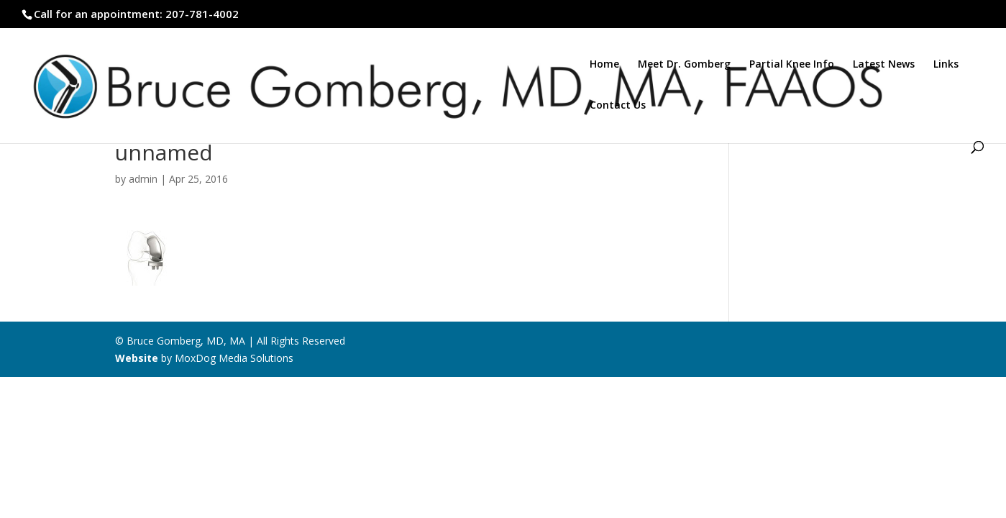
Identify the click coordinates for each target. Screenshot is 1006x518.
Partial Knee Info (791, 65)
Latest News (884, 65)
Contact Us (618, 106)
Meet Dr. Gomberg (684, 65)
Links (946, 65)
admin (143, 179)
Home (604, 65)
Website (136, 358)
